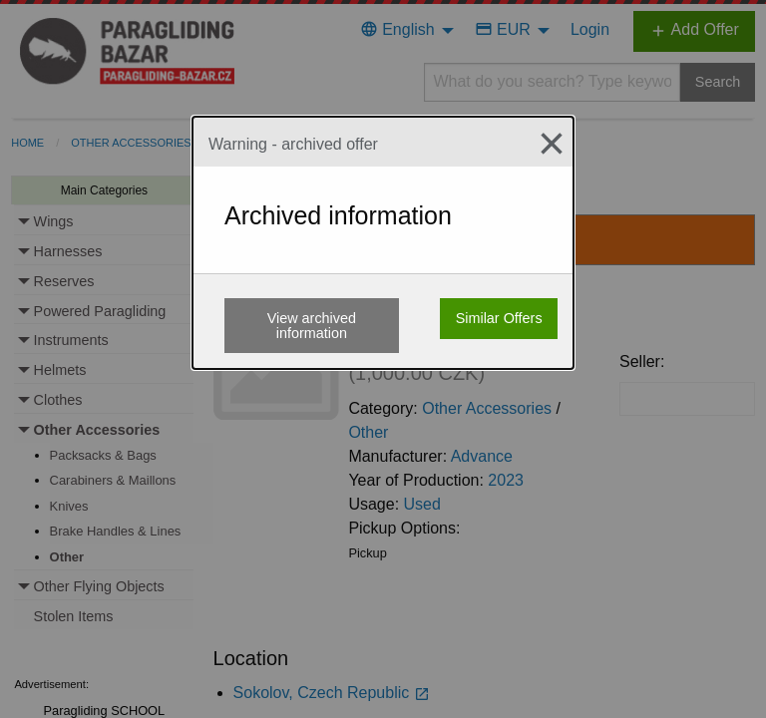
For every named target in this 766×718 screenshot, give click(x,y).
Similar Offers (499, 318)
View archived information (311, 325)
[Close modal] (544, 144)
